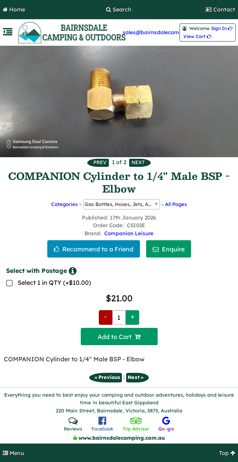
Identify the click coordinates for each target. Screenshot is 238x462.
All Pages (176, 204)
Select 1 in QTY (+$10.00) (54, 282)
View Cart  (197, 36)
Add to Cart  (119, 337)
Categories (64, 204)
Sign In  (222, 28)
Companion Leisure (128, 233)
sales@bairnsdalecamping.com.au (166, 32)
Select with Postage (41, 270)
